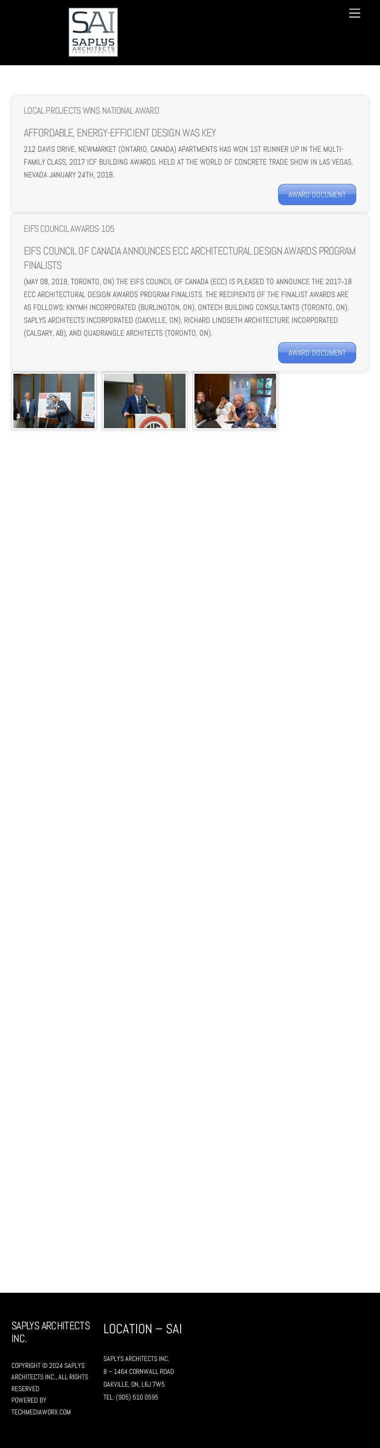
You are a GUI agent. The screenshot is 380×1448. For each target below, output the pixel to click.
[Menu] (355, 13)
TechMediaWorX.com (41, 1411)
